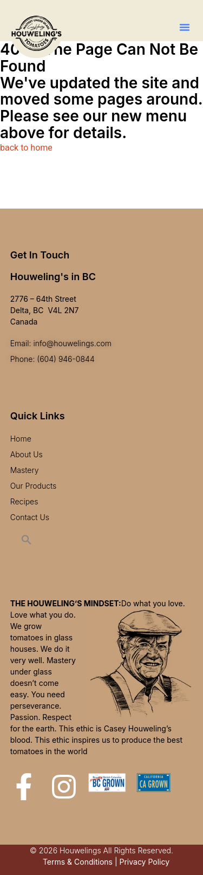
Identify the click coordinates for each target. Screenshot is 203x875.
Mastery (24, 470)
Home (20, 438)
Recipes (24, 501)
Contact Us (29, 517)
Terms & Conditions (78, 861)
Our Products (33, 485)
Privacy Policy (144, 861)
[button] (184, 27)
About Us (26, 454)
